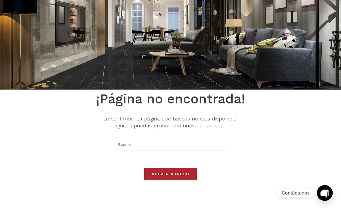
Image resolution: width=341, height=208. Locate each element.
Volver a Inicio (170, 174)
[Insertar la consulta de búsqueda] (170, 145)
